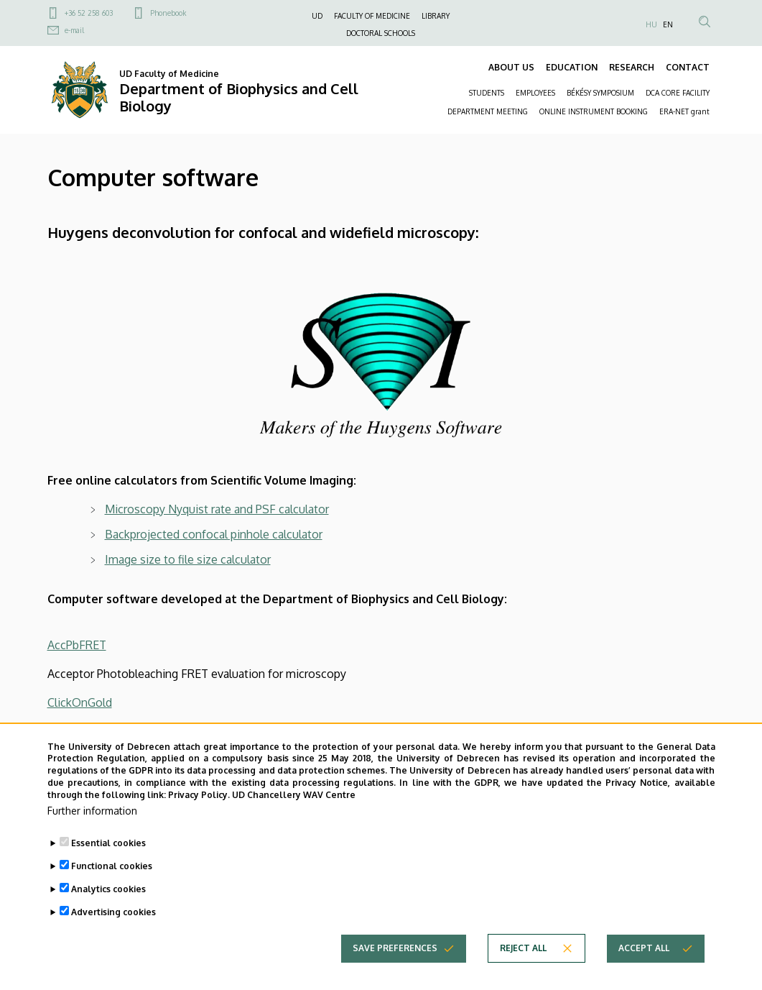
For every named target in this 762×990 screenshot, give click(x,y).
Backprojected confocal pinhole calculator (213, 534)
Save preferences (395, 968)
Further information (92, 831)
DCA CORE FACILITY (678, 92)
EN (668, 24)
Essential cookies (108, 863)
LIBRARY (436, 16)
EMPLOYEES (535, 92)
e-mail (74, 30)
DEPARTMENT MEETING (487, 111)
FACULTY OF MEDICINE (372, 16)
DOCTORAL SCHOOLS (380, 33)
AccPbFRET (76, 645)
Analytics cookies (108, 909)
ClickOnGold (79, 702)
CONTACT (688, 67)
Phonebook (168, 13)
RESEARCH (631, 67)
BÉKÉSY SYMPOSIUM (600, 92)
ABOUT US (511, 67)
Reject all (523, 968)
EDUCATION (572, 67)
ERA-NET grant (684, 111)
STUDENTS (486, 92)
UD (317, 16)
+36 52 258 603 (89, 13)
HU (651, 24)
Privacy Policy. (199, 815)
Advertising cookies (113, 932)
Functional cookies (111, 886)
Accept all (643, 968)
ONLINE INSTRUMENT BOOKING (593, 111)
